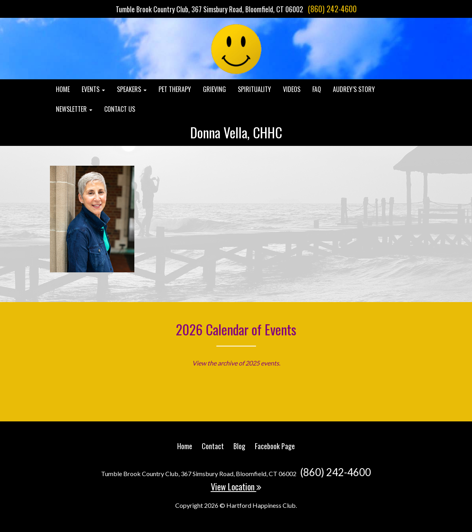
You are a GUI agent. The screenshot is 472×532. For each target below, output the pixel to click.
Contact (213, 446)
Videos (291, 89)
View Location (236, 486)
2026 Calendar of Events (236, 329)
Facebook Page (275, 446)
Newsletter (74, 109)
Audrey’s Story (354, 89)
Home (63, 89)
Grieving (214, 89)
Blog (239, 446)
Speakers (132, 89)
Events (93, 89)
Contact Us (119, 109)
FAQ (316, 89)
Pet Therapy (175, 89)
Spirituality (254, 89)
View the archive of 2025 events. (236, 363)
